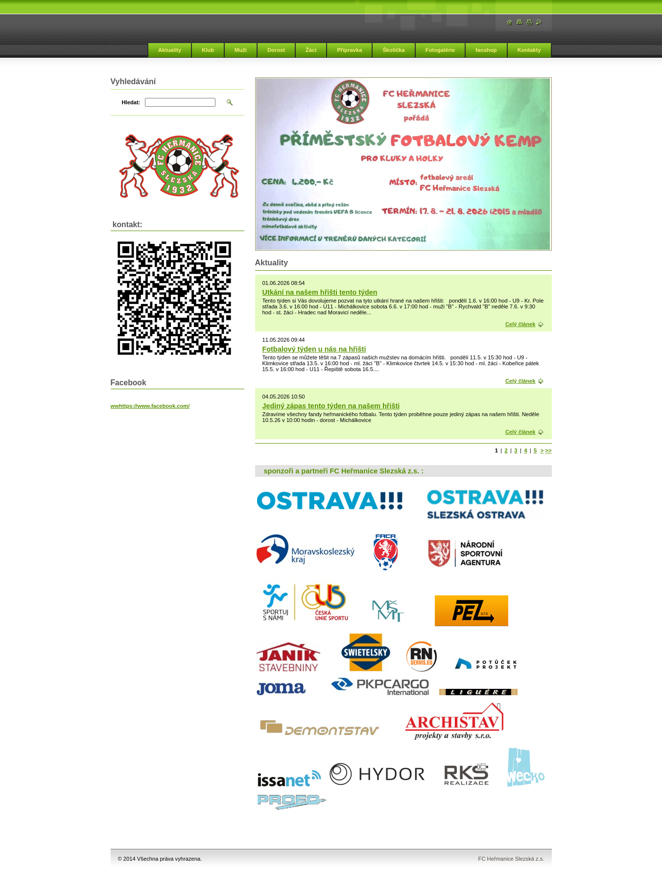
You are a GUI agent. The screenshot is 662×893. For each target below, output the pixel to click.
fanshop (486, 50)
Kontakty (529, 50)
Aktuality (169, 50)
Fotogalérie (440, 50)
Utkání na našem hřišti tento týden (320, 292)
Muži (241, 50)
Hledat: (131, 102)
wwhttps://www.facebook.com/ (150, 406)
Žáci (311, 50)
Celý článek (520, 324)
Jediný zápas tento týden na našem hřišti (331, 406)
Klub (208, 50)
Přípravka (349, 50)
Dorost (276, 50)
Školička (393, 50)
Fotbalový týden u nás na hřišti (314, 349)
